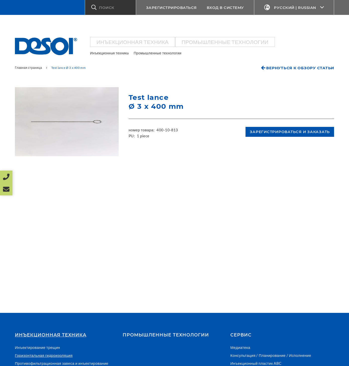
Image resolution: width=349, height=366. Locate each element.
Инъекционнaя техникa (133, 42)
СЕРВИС (240, 335)
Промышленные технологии (225, 42)
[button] (110, 7)
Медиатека (240, 347)
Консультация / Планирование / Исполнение (270, 355)
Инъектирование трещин (37, 347)
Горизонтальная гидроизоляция (44, 355)
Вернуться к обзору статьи (300, 68)
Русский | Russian (294, 7)
